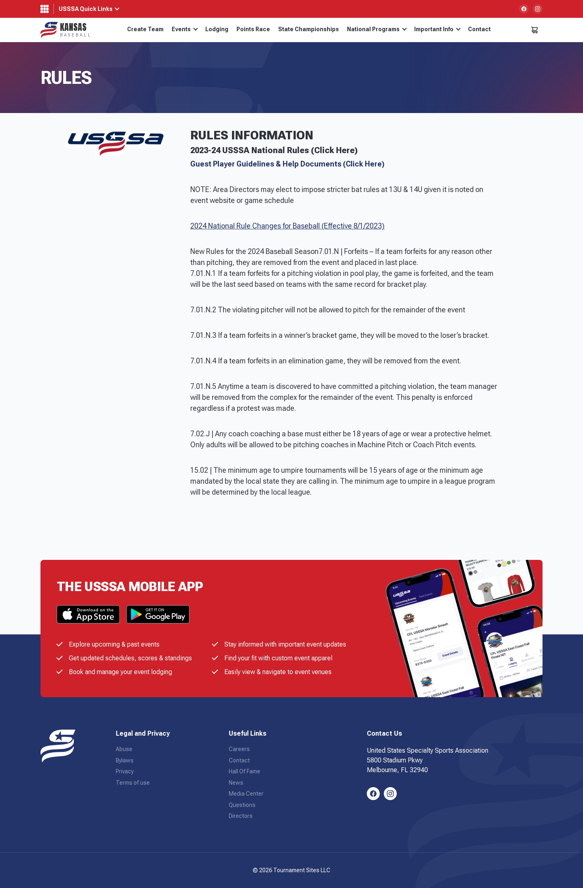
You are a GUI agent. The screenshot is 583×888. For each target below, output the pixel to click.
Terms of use (133, 782)
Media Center (246, 793)
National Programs (377, 29)
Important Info (437, 29)
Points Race (253, 29)
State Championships (308, 29)
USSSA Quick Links (86, 9)
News (236, 782)
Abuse (124, 749)
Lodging (216, 29)
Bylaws (125, 760)
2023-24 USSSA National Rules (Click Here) (273, 150)
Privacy (125, 771)
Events (185, 29)
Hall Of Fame (244, 771)
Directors (241, 816)
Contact (479, 29)
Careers (239, 749)
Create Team (145, 29)
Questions (242, 805)
